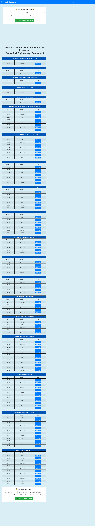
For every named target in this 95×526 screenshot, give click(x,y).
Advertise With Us (83, 2)
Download (38, 63)
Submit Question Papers (55, 2)
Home (20, 2)
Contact (91, 2)
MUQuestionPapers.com (9, 2)
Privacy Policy (73, 2)
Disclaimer (66, 2)
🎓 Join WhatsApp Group (25, 20)
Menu (24, 2)
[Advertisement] (24, 35)
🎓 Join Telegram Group (24, 498)
